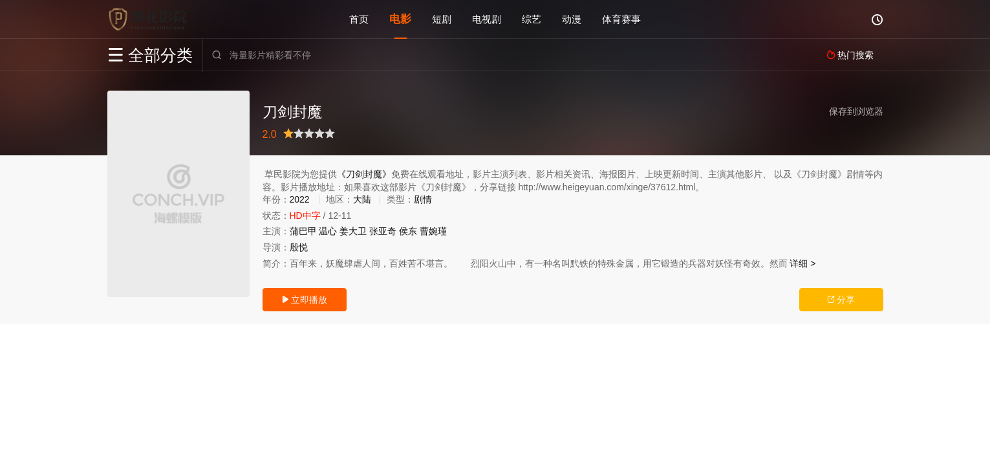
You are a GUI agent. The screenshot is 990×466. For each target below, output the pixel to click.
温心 (328, 231)
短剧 (441, 19)
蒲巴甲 (303, 231)
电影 (400, 19)
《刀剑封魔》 (364, 174)
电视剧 (486, 19)
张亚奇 (382, 231)
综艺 (531, 19)
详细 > (802, 263)
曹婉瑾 (433, 231)
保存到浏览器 (856, 111)
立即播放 (304, 299)
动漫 (571, 19)
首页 (359, 19)
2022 (300, 199)
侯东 (408, 231)
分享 (841, 299)
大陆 (362, 199)
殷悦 (299, 247)
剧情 (423, 199)
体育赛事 (621, 19)
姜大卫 (353, 231)
